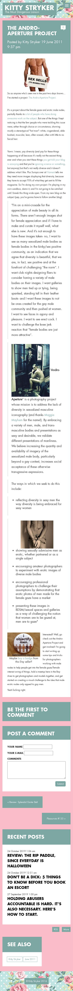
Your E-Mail (15, 753)
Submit (60, 783)
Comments (14, 758)
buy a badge (25, 658)
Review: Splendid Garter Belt (23, 802)
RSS (56, 929)
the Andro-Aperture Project (32, 31)
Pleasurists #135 (55, 818)
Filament (51, 172)
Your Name (15, 746)
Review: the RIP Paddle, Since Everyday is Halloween (31, 860)
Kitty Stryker (31, 42)
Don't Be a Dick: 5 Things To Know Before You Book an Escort (36, 882)
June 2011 (30, 959)
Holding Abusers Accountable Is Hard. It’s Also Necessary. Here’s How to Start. (34, 906)
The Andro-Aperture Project (42, 97)
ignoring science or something (50, 164)
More (66, 929)
